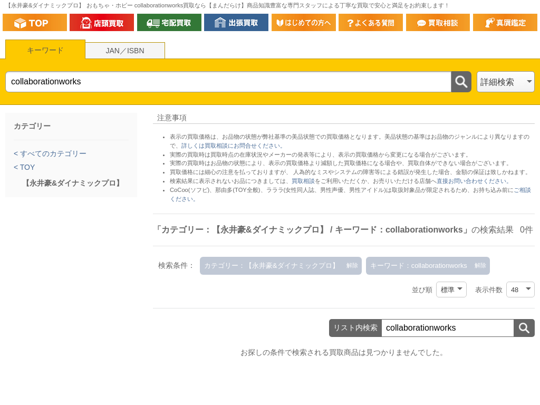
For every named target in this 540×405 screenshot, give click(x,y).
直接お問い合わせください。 (474, 181)
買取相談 (303, 181)
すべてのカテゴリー (52, 153)
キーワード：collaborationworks (418, 265)
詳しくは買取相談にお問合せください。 (233, 145)
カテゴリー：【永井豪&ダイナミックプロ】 (271, 265)
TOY (26, 167)
